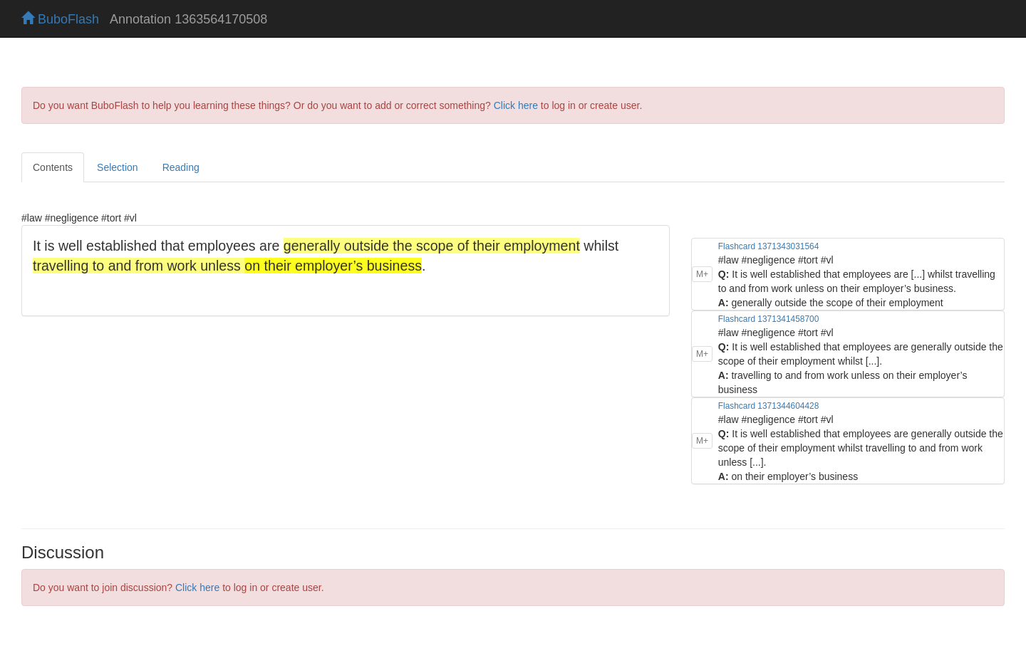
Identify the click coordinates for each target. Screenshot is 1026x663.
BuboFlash (60, 19)
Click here (516, 105)
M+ (702, 274)
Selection (117, 167)
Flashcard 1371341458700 (768, 319)
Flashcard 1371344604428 (768, 406)
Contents (53, 167)
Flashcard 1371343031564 (768, 246)
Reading (181, 167)
